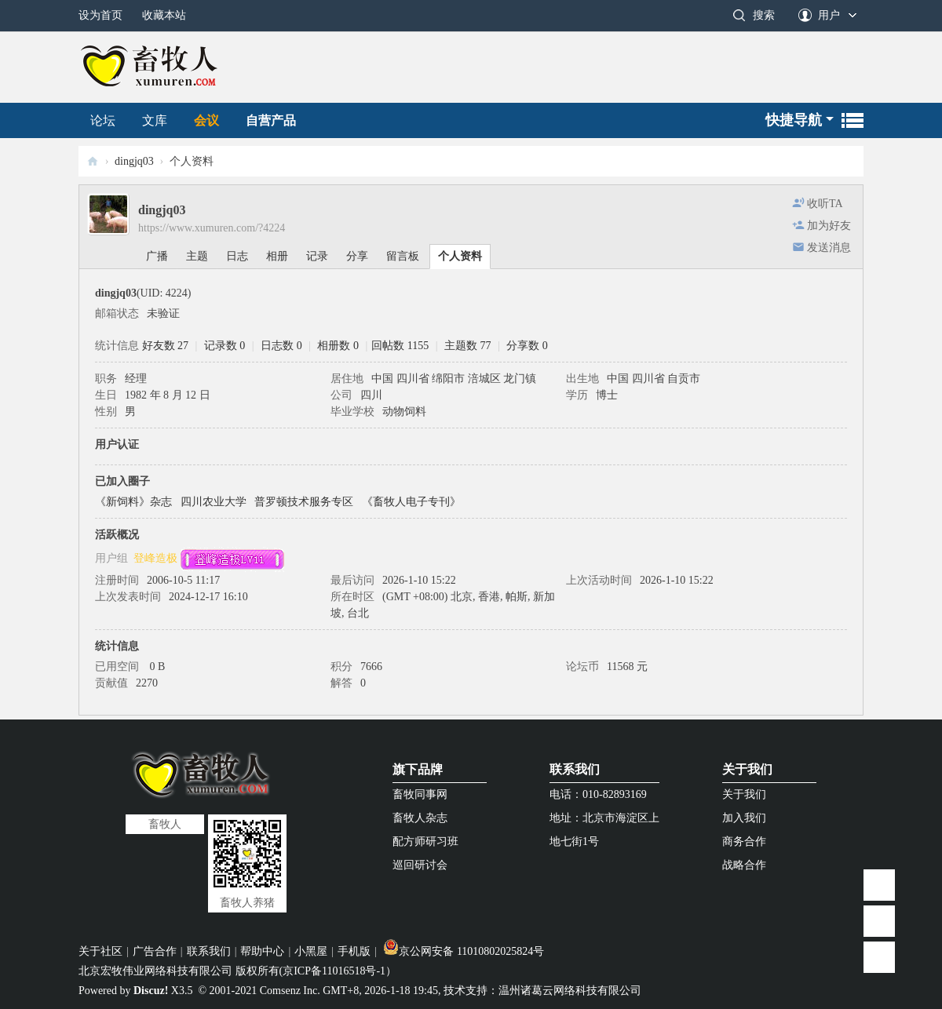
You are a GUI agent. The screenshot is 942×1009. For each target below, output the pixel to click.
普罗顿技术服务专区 (303, 502)
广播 (157, 256)
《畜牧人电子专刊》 (411, 502)
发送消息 (829, 247)
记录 (317, 256)
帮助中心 (262, 951)
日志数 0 (281, 346)
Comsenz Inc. (290, 990)
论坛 (102, 120)
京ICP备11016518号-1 (334, 971)
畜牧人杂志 (419, 818)
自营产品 (271, 120)
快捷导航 (793, 120)
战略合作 (744, 865)
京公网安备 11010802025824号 (463, 951)
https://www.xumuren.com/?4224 (211, 228)
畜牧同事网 (419, 794)
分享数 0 (527, 346)
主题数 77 (467, 346)
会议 (206, 120)
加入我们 (744, 818)
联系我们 (575, 769)
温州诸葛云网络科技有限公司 (569, 990)
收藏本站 (164, 15)
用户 (829, 15)
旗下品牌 (417, 769)
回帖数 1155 (400, 346)
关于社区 (100, 951)
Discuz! (150, 990)
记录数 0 (225, 346)
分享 (357, 256)
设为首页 (100, 15)
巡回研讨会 (419, 865)
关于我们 (747, 769)
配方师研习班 (425, 841)
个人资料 (460, 256)
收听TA (825, 203)
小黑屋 (310, 951)
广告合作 (155, 951)
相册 (277, 256)
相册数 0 (338, 346)
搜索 (764, 15)
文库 (154, 120)
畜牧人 (92, 161)
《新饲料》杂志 (133, 502)
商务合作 (744, 841)
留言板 (402, 256)
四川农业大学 (213, 502)
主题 (197, 256)
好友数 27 (165, 346)
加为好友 (829, 225)
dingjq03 (134, 161)
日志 (237, 256)
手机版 (354, 951)
